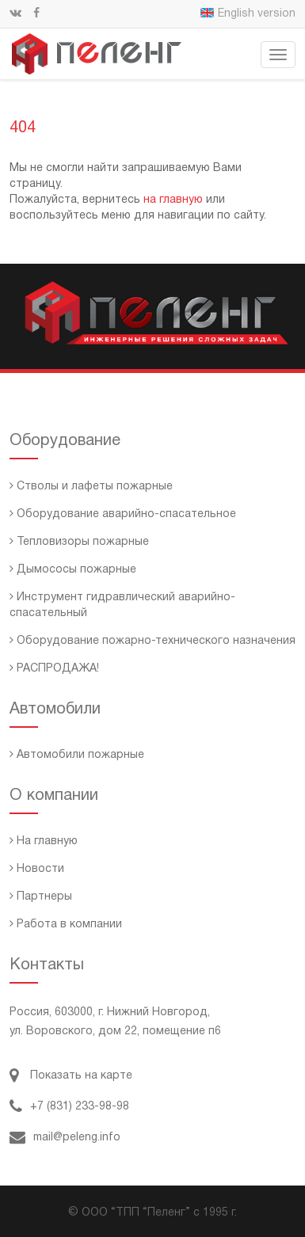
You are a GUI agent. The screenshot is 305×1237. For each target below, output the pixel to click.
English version (247, 14)
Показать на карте (71, 1076)
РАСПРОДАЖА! (54, 669)
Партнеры (41, 897)
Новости (37, 869)
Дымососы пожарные (73, 570)
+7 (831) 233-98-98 (69, 1107)
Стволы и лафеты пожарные (91, 486)
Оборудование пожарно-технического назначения (152, 641)
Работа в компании (66, 924)
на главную (173, 200)
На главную (44, 841)
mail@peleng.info (65, 1137)
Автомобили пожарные (77, 755)
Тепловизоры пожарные (79, 542)
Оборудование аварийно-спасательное (123, 514)
